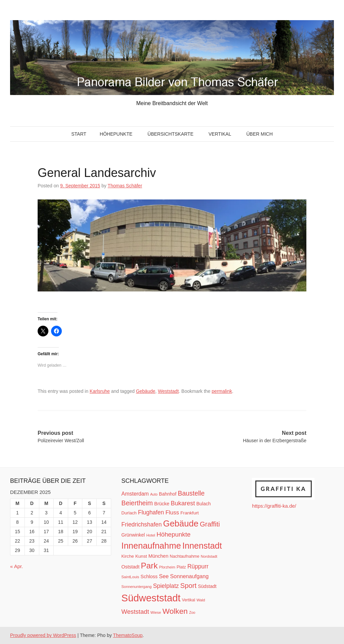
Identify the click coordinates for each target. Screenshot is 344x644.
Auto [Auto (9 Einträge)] (154, 494)
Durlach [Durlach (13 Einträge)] (128, 512)
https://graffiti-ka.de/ (274, 506)
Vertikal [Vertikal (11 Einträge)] (188, 600)
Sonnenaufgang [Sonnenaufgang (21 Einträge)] (189, 576)
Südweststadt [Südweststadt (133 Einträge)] (150, 597)
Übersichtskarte (170, 134)
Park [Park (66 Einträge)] (149, 565)
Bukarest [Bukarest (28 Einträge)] (183, 503)
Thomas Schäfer (125, 185)
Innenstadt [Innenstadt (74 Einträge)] (202, 545)
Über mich (259, 134)
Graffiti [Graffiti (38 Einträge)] (210, 524)
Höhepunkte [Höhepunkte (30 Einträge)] (173, 534)
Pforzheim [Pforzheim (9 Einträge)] (167, 567)
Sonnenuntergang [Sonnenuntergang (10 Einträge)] (136, 587)
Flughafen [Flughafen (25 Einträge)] (151, 512)
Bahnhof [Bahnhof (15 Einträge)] (167, 494)
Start (78, 134)
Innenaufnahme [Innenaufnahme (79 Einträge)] (151, 545)
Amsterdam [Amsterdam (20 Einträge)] (134, 494)
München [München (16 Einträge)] (158, 556)
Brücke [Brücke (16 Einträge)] (161, 503)
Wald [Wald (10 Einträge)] (201, 600)
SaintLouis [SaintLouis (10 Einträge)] (130, 577)
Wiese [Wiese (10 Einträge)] (155, 612)
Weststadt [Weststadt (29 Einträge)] (135, 611)
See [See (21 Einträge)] (164, 576)
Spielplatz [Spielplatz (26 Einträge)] (166, 586)
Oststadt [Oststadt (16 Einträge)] (130, 566)
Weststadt (168, 391)
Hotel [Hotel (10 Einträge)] (150, 535)
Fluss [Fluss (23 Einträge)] (172, 512)
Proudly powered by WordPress (43, 635)
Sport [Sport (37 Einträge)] (188, 585)
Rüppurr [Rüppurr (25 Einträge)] (198, 566)
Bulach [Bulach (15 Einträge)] (203, 503)
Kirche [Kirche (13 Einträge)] (127, 556)
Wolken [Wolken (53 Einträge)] (174, 611)
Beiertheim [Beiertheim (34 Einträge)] (137, 503)
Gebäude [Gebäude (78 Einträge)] (181, 523)
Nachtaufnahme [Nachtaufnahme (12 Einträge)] (184, 556)
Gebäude (146, 391)
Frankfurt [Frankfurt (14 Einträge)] (189, 512)
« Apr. (16, 566)
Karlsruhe (100, 391)
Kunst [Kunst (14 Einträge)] (141, 556)
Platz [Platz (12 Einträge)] (181, 567)
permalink (222, 391)
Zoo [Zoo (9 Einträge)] (192, 612)
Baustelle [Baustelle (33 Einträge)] (191, 493)
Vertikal (220, 134)
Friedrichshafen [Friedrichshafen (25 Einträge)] (141, 524)
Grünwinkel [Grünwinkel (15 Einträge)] (133, 535)
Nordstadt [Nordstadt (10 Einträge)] (209, 556)
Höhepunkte (116, 134)
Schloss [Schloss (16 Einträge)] (149, 576)
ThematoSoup (127, 635)
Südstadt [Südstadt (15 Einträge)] (207, 586)
